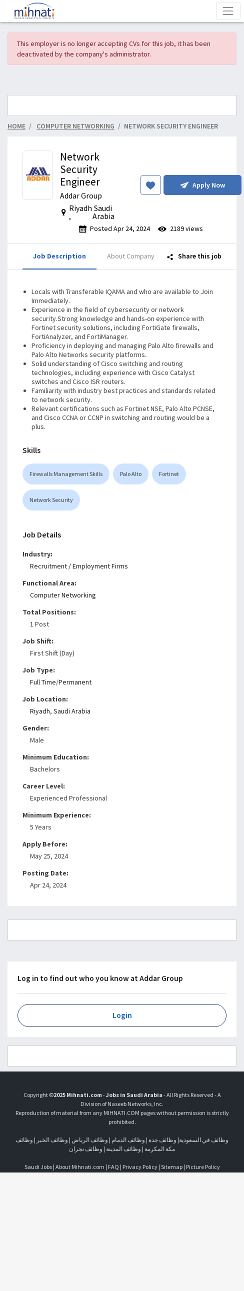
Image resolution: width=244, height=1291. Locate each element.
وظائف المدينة (123, 1148)
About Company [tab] (130, 256)
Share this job (194, 256)
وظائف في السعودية (203, 1140)
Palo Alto (131, 474)
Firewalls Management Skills (66, 474)
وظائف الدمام (128, 1140)
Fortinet (169, 474)
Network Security (51, 500)
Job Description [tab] (59, 256)
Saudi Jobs (38, 1166)
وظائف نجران (85, 1148)
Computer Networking (63, 595)
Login (122, 1015)
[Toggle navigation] (228, 11)
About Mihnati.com (81, 1166)
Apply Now (202, 185)
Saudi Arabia (72, 711)
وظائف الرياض (90, 1140)
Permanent (75, 682)
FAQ (113, 1166)
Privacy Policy (140, 1166)
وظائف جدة (162, 1140)
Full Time (43, 682)
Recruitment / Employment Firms (79, 566)
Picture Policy (203, 1166)
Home (17, 126)
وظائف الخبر (52, 1140)
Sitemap (171, 1166)
